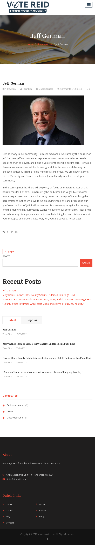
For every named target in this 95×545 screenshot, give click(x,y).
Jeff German (9, 290)
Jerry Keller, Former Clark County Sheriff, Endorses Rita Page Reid (39, 295)
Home (29, 44)
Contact (10, 522)
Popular (31, 320)
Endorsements (15, 405)
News (10, 411)
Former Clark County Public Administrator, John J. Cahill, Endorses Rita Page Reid (47, 299)
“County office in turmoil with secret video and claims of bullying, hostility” (43, 303)
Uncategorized (45, 44)
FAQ (8, 516)
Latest (12, 320)
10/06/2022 (10, 88)
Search (6, 256)
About (42, 504)
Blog (41, 516)
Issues (9, 510)
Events (42, 510)
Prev (9, 251)
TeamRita (27, 88)
